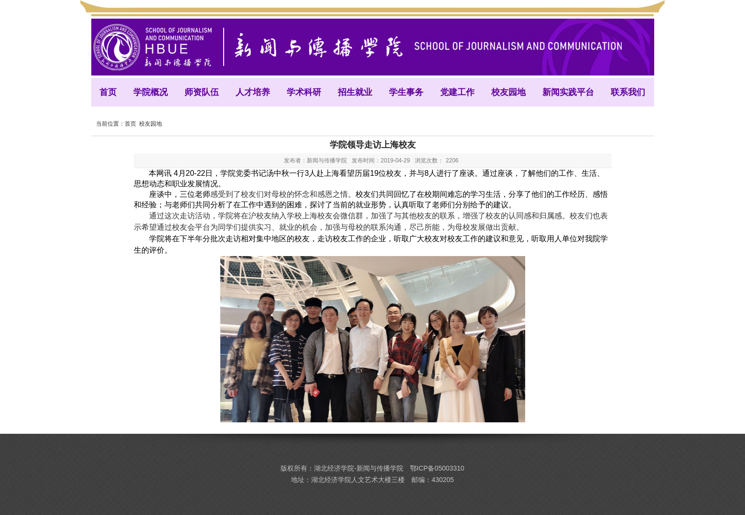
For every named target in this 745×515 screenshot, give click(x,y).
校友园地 (150, 123)
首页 (130, 123)
